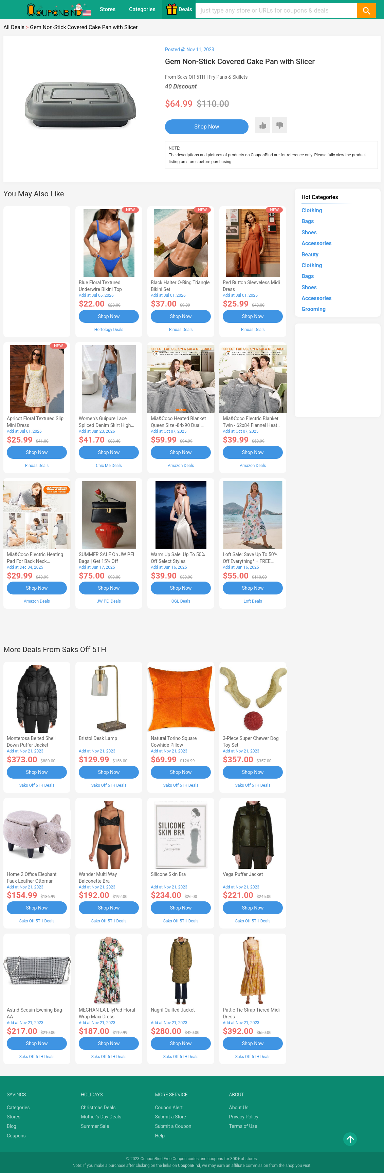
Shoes (309, 232)
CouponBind (189, 1165)
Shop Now (207, 126)
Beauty (309, 254)
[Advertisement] (37, 271)
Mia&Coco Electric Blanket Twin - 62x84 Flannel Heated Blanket (252, 425)
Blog (11, 1126)
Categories (142, 9)
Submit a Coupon (173, 1126)
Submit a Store (170, 1116)
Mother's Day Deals (101, 1116)
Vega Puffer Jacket (243, 874)
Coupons (16, 1135)
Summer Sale (95, 1126)
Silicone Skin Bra (168, 874)
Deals (179, 9)
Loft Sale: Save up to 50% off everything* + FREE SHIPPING (250, 561)
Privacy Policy (243, 1116)
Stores (107, 9)
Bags (307, 221)
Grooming (313, 309)
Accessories (316, 243)
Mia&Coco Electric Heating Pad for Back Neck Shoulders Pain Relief (35, 561)
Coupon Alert (169, 1107)
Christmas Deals (98, 1107)
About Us (239, 1107)
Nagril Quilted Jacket (173, 1010)
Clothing (311, 210)
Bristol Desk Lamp (98, 738)
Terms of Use (243, 1126)
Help (160, 1135)
